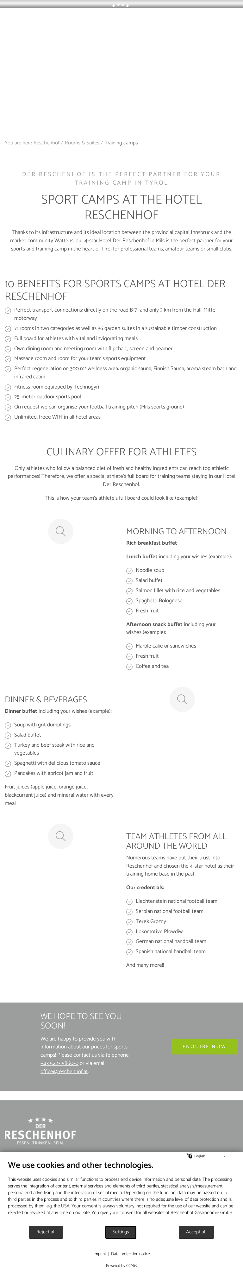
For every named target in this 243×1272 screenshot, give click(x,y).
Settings (121, 1232)
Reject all (46, 1232)
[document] (121, 1192)
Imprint (99, 1254)
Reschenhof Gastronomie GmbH (202, 1213)
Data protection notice (130, 1254)
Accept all (196, 1232)
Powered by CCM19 (121, 1266)
